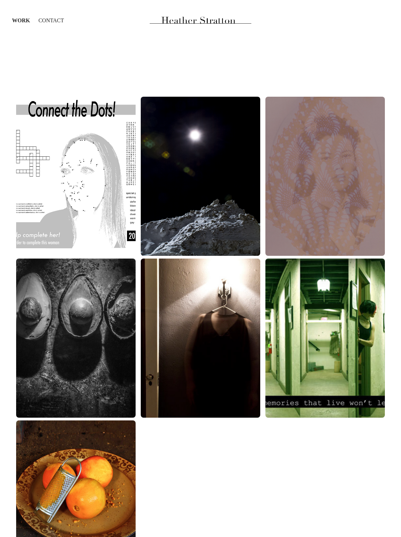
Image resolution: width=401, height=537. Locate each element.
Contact (51, 20)
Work (21, 20)
